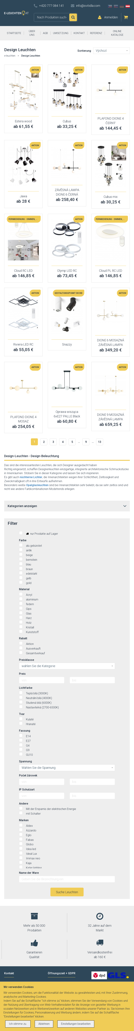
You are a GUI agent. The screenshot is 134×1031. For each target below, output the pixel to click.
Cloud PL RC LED (110, 270)
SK (116, 6)
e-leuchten (9, 55)
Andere (23, 803)
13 (99, 442)
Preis (22, 673)
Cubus (67, 121)
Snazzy (67, 344)
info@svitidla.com (88, 5)
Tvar (22, 714)
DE (122, 6)
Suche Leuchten (67, 892)
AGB (45, 33)
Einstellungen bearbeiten (76, 1023)
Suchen (73, 17)
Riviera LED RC (23, 344)
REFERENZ (96, 33)
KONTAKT (79, 33)
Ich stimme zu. (18, 1023)
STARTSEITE (14, 33)
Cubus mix (111, 197)
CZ (110, 6)
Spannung (25, 761)
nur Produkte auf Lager (38, 533)
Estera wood (23, 121)
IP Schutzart (27, 789)
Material (24, 589)
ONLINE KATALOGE (117, 33)
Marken (24, 820)
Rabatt (23, 638)
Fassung (24, 730)
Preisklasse (26, 660)
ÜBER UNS (32, 33)
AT (128, 6)
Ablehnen (44, 1023)
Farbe (22, 540)
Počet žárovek (28, 775)
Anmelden (111, 17)
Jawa (23, 196)
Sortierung (84, 50)
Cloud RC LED (23, 270)
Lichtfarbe (25, 687)
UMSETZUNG (60, 33)
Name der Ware (29, 872)
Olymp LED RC (67, 270)
